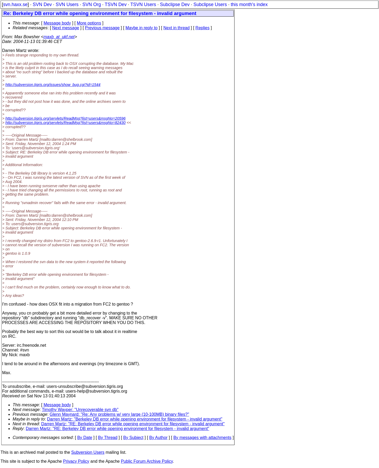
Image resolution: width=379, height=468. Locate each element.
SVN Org (91, 4)
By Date (84, 437)
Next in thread (176, 28)
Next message (65, 28)
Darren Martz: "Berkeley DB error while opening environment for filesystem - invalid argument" (134, 419)
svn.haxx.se (15, 4)
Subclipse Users (210, 4)
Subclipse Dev (175, 4)
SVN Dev (42, 4)
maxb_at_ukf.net (58, 37)
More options (89, 23)
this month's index (249, 4)
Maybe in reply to (142, 28)
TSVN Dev (116, 4)
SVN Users (67, 4)
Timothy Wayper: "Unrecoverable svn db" (80, 409)
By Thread (108, 437)
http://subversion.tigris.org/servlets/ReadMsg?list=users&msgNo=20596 (65, 118)
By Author (158, 437)
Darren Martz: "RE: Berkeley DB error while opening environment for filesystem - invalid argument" (133, 424)
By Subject (133, 437)
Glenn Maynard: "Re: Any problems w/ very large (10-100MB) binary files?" (119, 414)
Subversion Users (87, 452)
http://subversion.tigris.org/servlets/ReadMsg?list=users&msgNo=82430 (65, 122)
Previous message (102, 28)
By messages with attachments (202, 437)
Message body (57, 23)
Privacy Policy (76, 461)
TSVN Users (143, 4)
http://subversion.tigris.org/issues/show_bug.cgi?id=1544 (52, 85)
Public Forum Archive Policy (147, 461)
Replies (203, 28)
